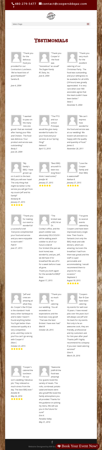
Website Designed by (51, 446)
